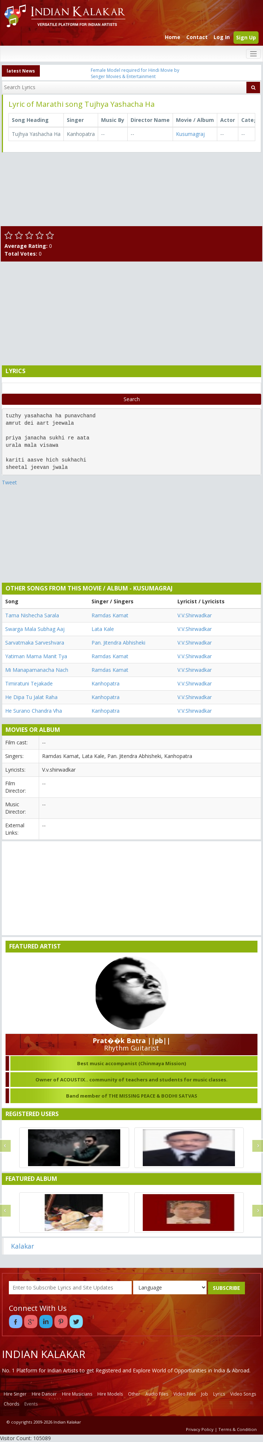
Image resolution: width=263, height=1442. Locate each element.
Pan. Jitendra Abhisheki (118, 642)
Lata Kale (102, 628)
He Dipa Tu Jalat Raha (31, 697)
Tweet (9, 482)
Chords (11, 1404)
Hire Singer (15, 1394)
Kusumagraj (190, 133)
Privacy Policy (200, 1429)
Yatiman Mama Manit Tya (36, 656)
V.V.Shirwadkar (194, 615)
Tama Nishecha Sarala (32, 615)
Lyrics (219, 1394)
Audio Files (156, 1394)
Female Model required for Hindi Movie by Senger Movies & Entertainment (135, 73)
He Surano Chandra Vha (33, 710)
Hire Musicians (77, 1394)
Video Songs (243, 1394)
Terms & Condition (237, 1429)
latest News (21, 71)
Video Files (184, 1394)
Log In (222, 37)
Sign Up (246, 37)
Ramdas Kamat (109, 615)
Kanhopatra (105, 683)
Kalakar (22, 1246)
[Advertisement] (130, 313)
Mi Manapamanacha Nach (36, 669)
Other (134, 1394)
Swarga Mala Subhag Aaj (35, 628)
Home (172, 37)
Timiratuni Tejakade (29, 683)
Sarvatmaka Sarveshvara (34, 642)
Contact (197, 37)
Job (204, 1394)
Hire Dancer (44, 1394)
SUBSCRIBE (226, 1287)
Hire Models (110, 1394)
